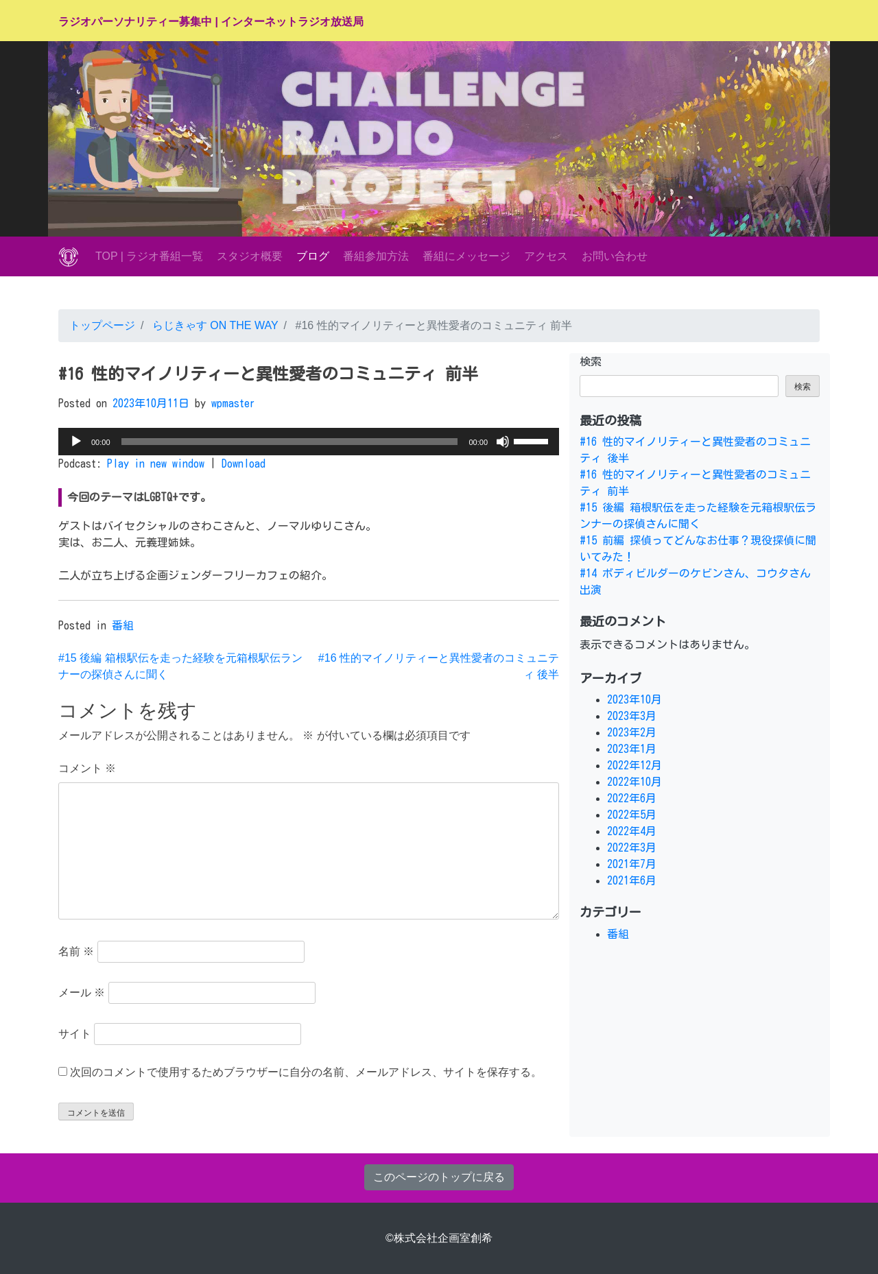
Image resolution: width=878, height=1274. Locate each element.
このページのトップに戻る (439, 1177)
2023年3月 (631, 715)
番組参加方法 (376, 256)
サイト (74, 1033)
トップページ (102, 325)
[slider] (289, 441)
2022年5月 (631, 814)
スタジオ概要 (250, 256)
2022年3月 (631, 847)
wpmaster (233, 403)
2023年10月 (634, 699)
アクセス (546, 256)
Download (243, 463)
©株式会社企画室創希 (439, 1238)
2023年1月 (631, 748)
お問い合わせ (615, 256)
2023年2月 (631, 732)
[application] (308, 441)
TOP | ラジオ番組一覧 (149, 256)
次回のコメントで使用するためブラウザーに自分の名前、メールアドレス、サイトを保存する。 (306, 1072)
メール (81, 992)
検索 (591, 361)
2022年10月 (634, 781)
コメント (87, 768)
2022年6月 (631, 798)
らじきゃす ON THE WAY (213, 325)
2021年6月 (631, 880)
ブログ (312, 256)
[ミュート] (503, 441)
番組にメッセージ (466, 256)
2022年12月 (634, 765)
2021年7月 (631, 863)
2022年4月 (631, 831)
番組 (123, 625)
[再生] (76, 441)
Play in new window (155, 463)
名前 (76, 951)
